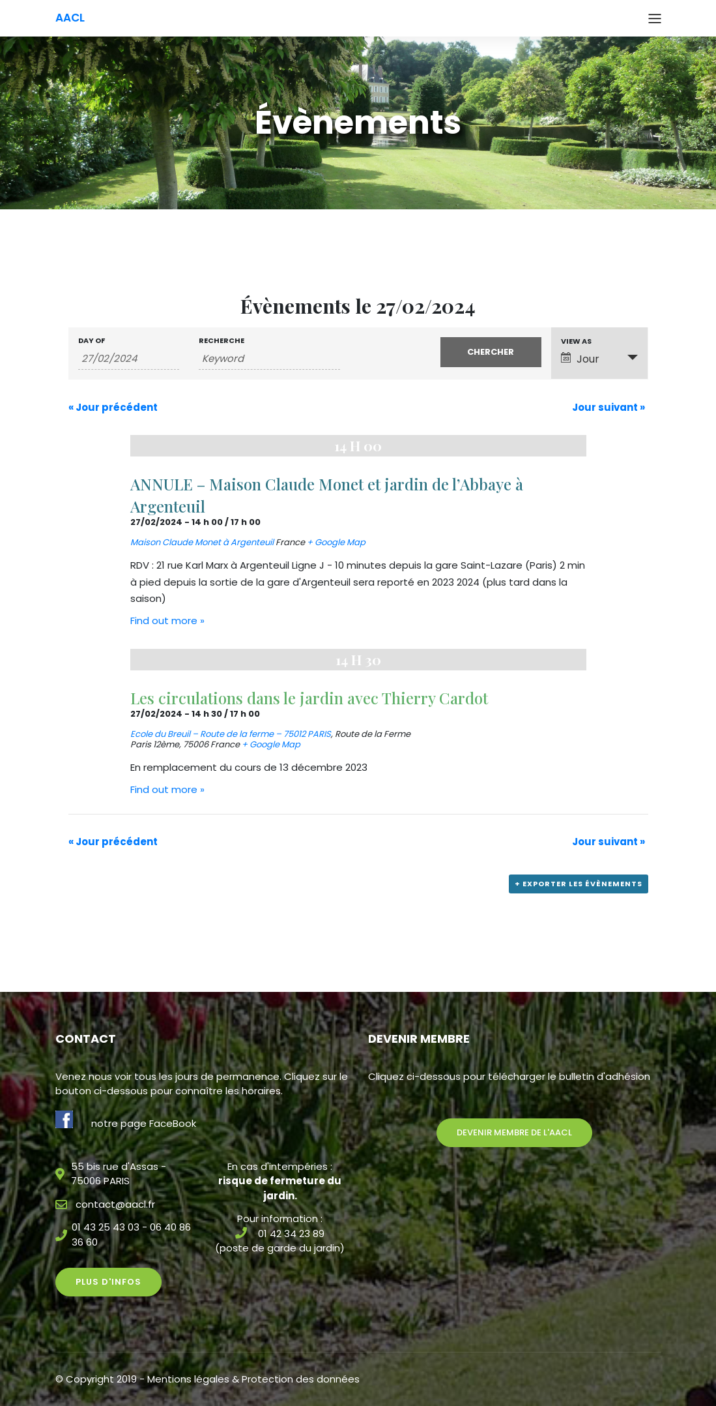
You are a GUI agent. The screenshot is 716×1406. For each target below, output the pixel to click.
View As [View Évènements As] (576, 341)
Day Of (91, 340)
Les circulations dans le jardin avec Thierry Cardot (309, 697)
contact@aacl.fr (115, 1204)
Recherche (221, 340)
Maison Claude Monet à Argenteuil (202, 542)
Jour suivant (608, 407)
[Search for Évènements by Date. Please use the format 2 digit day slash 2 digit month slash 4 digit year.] (128, 359)
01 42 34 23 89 (291, 1233)
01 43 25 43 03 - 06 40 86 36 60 (131, 1234)
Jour (580, 359)
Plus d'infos (108, 1282)
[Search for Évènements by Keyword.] (269, 359)
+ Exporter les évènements (578, 883)
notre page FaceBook (143, 1123)
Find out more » (167, 620)
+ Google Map (336, 542)
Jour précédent (113, 407)
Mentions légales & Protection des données (253, 1379)
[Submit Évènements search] (490, 352)
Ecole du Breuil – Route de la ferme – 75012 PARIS (230, 734)
